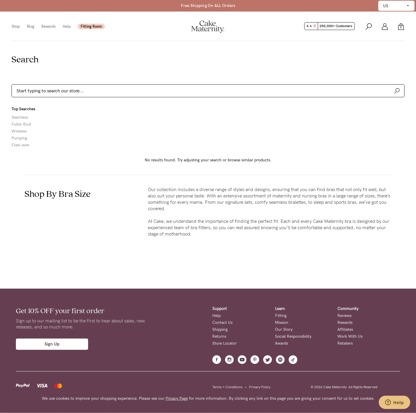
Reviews (344, 315)
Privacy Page (177, 398)
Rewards (48, 26)
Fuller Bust (21, 124)
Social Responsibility (293, 336)
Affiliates (345, 329)
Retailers (345, 343)
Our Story (284, 329)
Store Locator (224, 343)
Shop (16, 26)
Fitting (281, 315)
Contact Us (222, 322)
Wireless (19, 131)
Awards (281, 343)
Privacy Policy (259, 387)
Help (67, 26)
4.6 (330, 26)
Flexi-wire (20, 145)
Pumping (19, 138)
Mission (281, 322)
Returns (219, 336)
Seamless (20, 117)
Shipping (220, 329)
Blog (30, 26)
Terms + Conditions (227, 387)
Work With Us (350, 336)
